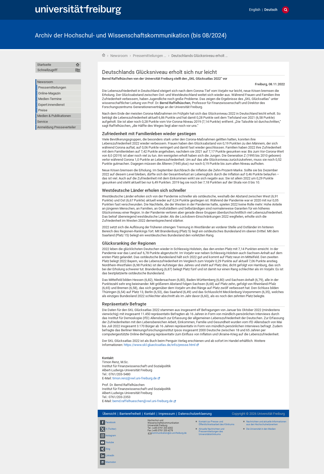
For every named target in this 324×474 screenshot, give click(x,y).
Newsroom (119, 56)
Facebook (111, 422)
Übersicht (109, 414)
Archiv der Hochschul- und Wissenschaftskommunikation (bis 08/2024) (131, 35)
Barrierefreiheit (130, 414)
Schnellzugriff (47, 70)
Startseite (103, 55)
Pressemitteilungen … (149, 56)
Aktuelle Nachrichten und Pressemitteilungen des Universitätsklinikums (211, 432)
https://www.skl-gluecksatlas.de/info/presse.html (159, 345)
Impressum (166, 414)
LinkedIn (110, 455)
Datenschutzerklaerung (195, 414)
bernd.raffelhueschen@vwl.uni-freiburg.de (142, 401)
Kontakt (149, 414)
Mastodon (111, 462)
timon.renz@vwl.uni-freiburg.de (134, 378)
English (254, 10)
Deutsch (270, 10)
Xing (108, 449)
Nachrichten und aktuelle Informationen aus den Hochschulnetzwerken (266, 423)
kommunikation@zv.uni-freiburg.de (169, 433)
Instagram (111, 436)
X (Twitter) (111, 429)
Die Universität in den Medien (261, 429)
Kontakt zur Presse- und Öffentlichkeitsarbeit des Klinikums (216, 423)
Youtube (110, 442)
